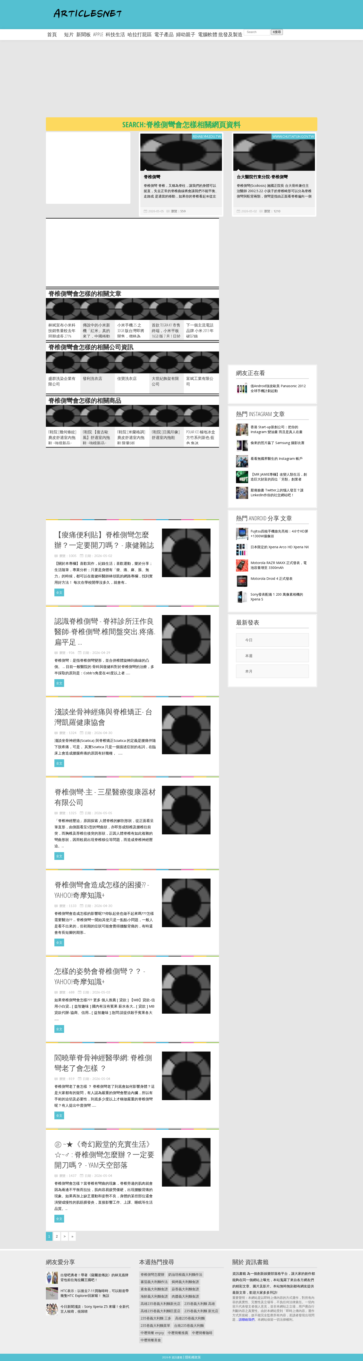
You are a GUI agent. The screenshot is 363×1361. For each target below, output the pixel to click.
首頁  (54, 34)
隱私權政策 (193, 1357)
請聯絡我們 (246, 1319)
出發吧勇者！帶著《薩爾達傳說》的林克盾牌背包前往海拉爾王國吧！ (94, 1277)
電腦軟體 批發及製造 (220, 34)
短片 (69, 34)
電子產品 (164, 34)
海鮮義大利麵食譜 (154, 1296)
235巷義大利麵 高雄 (199, 1303)
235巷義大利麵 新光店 (201, 1311)
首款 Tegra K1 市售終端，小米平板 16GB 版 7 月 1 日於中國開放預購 (166, 333)
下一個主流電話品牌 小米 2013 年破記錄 (200, 330)
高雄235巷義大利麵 (190, 1318)
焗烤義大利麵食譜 (185, 1281)
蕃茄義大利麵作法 (154, 1281)
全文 (59, 592)
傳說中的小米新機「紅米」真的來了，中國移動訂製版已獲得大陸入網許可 (96, 336)
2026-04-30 (103, 733)
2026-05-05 (156, 211)
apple (98, 34)
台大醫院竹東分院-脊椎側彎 (262, 177)
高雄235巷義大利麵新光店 (160, 1303)
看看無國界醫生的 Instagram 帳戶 (277, 458)
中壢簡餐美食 (151, 1340)
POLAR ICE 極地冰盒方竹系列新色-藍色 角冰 (200, 437)
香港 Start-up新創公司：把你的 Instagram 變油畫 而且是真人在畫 (277, 429)
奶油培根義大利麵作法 (185, 1274)
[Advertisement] (191, 83)
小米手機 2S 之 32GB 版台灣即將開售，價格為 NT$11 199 (130, 333)
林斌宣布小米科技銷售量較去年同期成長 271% (62, 330)
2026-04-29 (101, 653)
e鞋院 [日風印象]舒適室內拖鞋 (166, 434)
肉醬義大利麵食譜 (185, 1296)
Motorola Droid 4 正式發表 (272, 578)
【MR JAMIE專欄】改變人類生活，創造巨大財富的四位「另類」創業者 (279, 476)
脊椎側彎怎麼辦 (152, 1274)
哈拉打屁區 (139, 34)
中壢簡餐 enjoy (152, 1332)
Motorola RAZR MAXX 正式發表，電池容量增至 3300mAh (279, 565)
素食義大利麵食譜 (154, 1289)
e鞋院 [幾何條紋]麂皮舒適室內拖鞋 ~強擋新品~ (62, 437)
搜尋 (277, 32)
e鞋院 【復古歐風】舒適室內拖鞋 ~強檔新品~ (96, 437)
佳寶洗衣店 (127, 378)
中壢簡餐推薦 (178, 1332)
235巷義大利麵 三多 (156, 1318)
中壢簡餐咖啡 (202, 1332)
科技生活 (115, 34)
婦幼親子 (185, 34)
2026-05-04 (101, 1079)
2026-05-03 (101, 992)
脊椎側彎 (152, 177)
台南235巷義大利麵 (189, 1325)
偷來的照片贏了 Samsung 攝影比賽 (277, 442)
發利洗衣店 (92, 378)
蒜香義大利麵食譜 (185, 1289)
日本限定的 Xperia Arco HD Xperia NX (280, 547)
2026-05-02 (249, 211)
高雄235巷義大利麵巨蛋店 (160, 1311)
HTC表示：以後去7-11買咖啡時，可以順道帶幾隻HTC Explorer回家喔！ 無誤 (94, 1293)
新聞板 (83, 34)
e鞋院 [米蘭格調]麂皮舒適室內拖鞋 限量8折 (131, 437)
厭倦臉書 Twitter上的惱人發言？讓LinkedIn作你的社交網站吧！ (277, 492)
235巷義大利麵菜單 (155, 1325)
